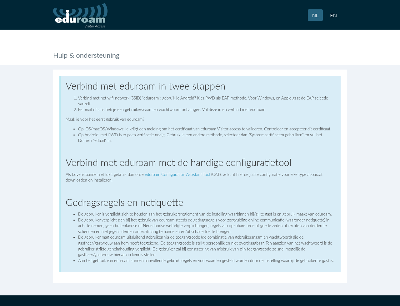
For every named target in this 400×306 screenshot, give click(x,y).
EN (333, 15)
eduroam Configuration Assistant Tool (177, 174)
